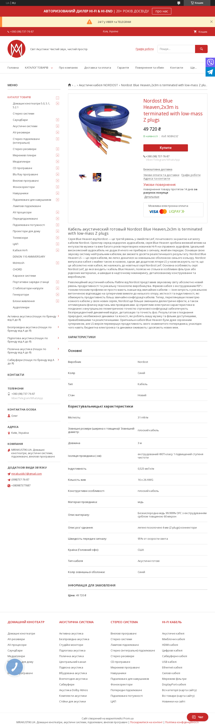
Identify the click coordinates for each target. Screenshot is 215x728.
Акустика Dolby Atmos (73, 690)
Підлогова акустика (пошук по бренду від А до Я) (28, 339)
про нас (161, 11)
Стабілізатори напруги (28, 288)
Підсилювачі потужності (29, 225)
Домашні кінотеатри (21, 633)
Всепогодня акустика (73, 679)
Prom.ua (128, 718)
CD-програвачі (120, 662)
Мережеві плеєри (24, 155)
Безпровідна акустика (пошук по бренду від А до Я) (30, 328)
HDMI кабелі (170, 645)
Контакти (176, 67)
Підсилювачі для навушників (32, 200)
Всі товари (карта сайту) (178, 696)
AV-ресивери (21, 132)
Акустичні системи (25, 126)
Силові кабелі (171, 673)
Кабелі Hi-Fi (20, 250)
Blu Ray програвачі (25, 174)
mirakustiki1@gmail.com (26, 473)
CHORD (17, 269)
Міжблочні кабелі (173, 639)
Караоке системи (24, 275)
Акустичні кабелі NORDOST (98, 85)
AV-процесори (17, 645)
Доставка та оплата (97, 67)
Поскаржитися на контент (146, 722)
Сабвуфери (66, 684)
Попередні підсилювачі (126, 690)
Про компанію (68, 67)
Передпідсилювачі (25, 218)
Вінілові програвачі (26, 180)
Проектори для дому (26, 231)
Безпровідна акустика (74, 639)
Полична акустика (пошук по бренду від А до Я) (27, 350)
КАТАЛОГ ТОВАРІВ (36, 67)
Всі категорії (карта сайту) (179, 690)
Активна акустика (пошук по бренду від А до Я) (32, 318)
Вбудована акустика (73, 673)
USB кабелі (169, 662)
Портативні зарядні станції (31, 282)
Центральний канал (72, 662)
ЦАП (15, 244)
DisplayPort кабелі (174, 684)
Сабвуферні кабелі (174, 656)
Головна (13, 67)
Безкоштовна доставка (157, 169)
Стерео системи (23, 113)
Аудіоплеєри (21, 307)
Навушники (20, 193)
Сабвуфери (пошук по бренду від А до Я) (31, 361)
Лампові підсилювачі (27, 206)
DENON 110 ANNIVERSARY (29, 256)
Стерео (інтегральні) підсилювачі (133, 650)
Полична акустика (71, 656)
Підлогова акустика (72, 650)
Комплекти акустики (73, 696)
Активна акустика (71, 633)
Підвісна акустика (71, 667)
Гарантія (123, 67)
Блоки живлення (24, 301)
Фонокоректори (24, 187)
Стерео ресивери (24, 149)
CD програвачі (22, 168)
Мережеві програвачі (125, 667)
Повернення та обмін (149, 67)
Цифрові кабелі (172, 650)
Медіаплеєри (21, 161)
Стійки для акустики (72, 701)
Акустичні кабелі (173, 633)
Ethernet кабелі (172, 667)
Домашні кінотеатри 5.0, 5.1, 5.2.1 (31, 105)
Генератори (21, 294)
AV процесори (22, 212)
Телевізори (20, 238)
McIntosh (18, 263)
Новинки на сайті (173, 701)
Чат (197, 717)
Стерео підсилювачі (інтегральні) (26, 141)
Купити (166, 148)
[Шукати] (201, 49)
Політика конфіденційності (182, 722)
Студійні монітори (71, 645)
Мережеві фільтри (174, 679)
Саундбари (20, 120)
